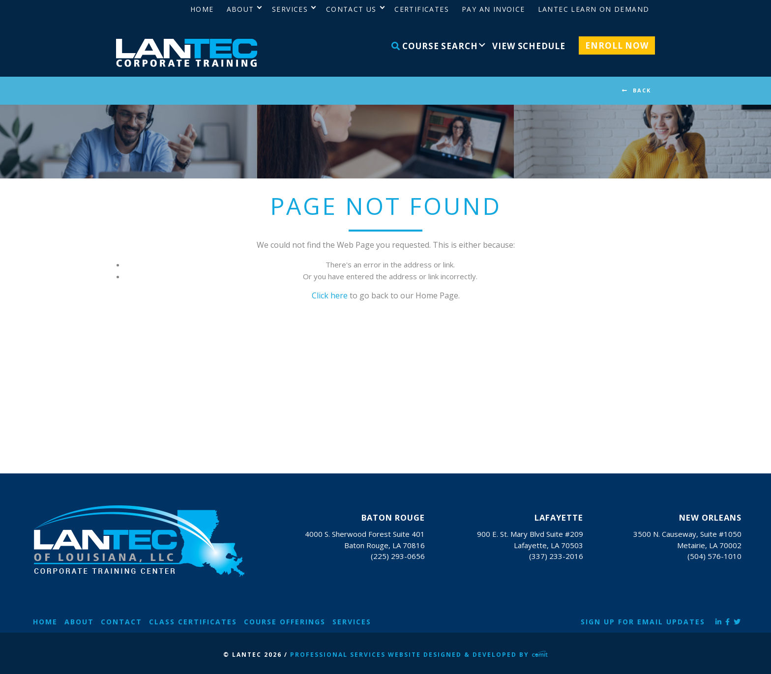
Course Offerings (285, 621)
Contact (121, 621)
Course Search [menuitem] (434, 46)
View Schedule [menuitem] (528, 46)
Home (45, 621)
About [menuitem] (240, 9)
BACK (642, 90)
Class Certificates (193, 621)
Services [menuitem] (290, 9)
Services (351, 621)
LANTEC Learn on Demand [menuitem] (594, 9)
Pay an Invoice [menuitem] (493, 9)
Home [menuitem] (202, 9)
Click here (330, 295)
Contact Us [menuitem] (351, 9)
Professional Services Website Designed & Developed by (419, 654)
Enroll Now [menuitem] (617, 45)
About (79, 621)
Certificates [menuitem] (421, 9)
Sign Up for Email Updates (643, 621)
